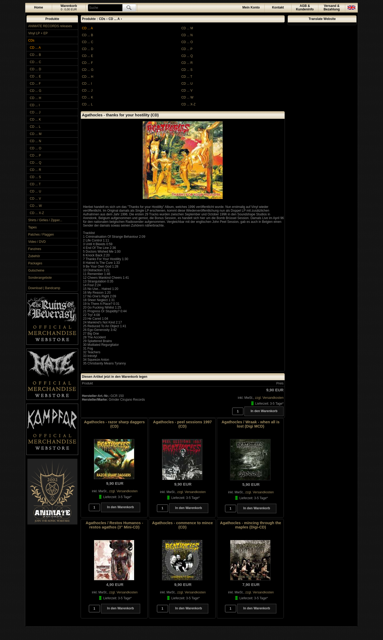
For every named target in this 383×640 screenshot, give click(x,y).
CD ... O (35, 148)
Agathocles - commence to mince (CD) (182, 525)
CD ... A (35, 48)
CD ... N (35, 141)
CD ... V (35, 198)
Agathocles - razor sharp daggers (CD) (114, 424)
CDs (31, 40)
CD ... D (35, 69)
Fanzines (34, 249)
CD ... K (35, 119)
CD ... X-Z (37, 213)
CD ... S (35, 177)
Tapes (32, 227)
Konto (251, 7)
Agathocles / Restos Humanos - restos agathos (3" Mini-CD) (114, 525)
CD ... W (36, 206)
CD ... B (35, 55)
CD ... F (35, 83)
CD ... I (35, 105)
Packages (35, 263)
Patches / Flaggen (41, 234)
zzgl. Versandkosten (269, 398)
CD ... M (35, 134)
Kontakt (278, 7)
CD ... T (35, 184)
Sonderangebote (40, 278)
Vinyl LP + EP (38, 33)
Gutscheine (36, 270)
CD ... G (35, 91)
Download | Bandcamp (44, 288)
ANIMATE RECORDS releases (50, 26)
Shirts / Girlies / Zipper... (45, 220)
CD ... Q (35, 163)
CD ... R (35, 170)
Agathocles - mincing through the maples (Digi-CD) (250, 525)
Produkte (52, 19)
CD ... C (35, 62)
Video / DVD (37, 242)
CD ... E (35, 76)
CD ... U (35, 191)
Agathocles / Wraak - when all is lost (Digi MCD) (251, 424)
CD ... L (35, 127)
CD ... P (35, 155)
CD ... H (35, 98)
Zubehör (34, 256)
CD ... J (35, 112)
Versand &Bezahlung (332, 7)
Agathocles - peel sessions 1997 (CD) (182, 424)
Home (38, 7)
